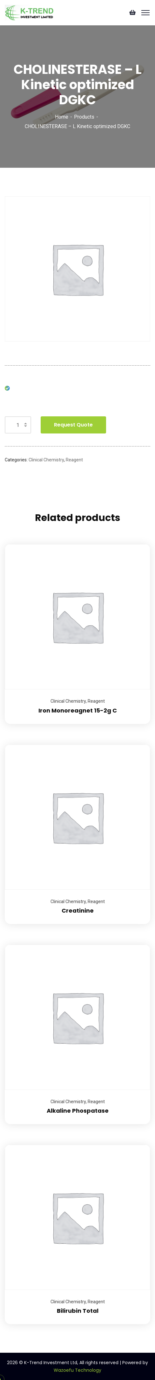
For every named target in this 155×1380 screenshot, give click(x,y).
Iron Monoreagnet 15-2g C (77, 710)
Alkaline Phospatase (78, 1111)
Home (61, 117)
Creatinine (78, 911)
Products (84, 117)
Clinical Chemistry (46, 459)
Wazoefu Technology (77, 1370)
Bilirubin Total (77, 1311)
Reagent (74, 459)
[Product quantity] (18, 424)
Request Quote (73, 424)
